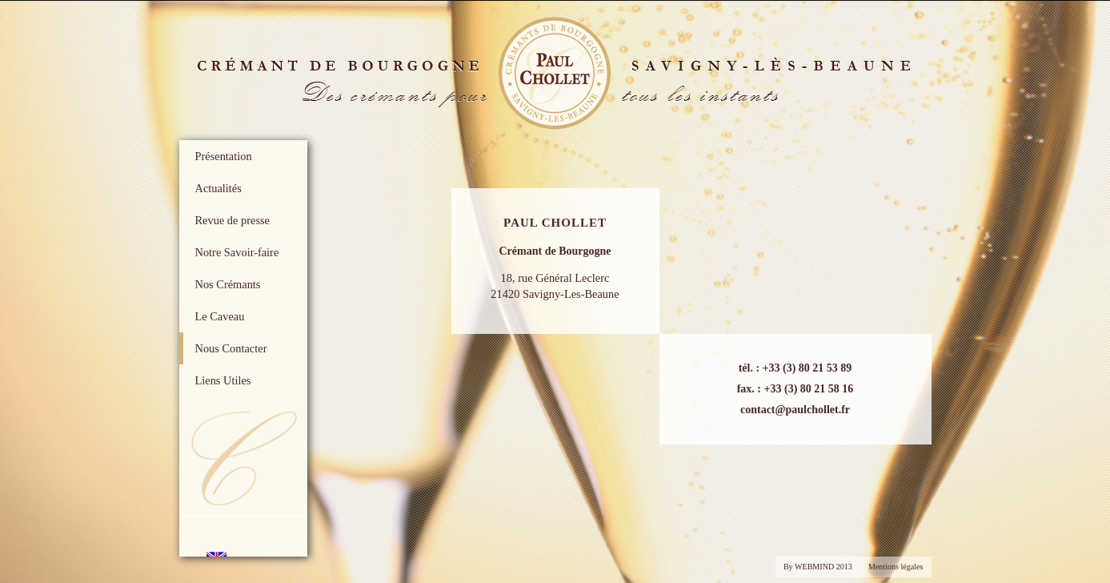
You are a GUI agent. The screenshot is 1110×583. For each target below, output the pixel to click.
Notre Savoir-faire (237, 252)
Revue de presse (232, 220)
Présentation (223, 156)
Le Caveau (220, 316)
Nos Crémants (228, 284)
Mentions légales (896, 566)
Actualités (218, 188)
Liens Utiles (223, 380)
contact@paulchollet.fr (795, 410)
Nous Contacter (231, 348)
